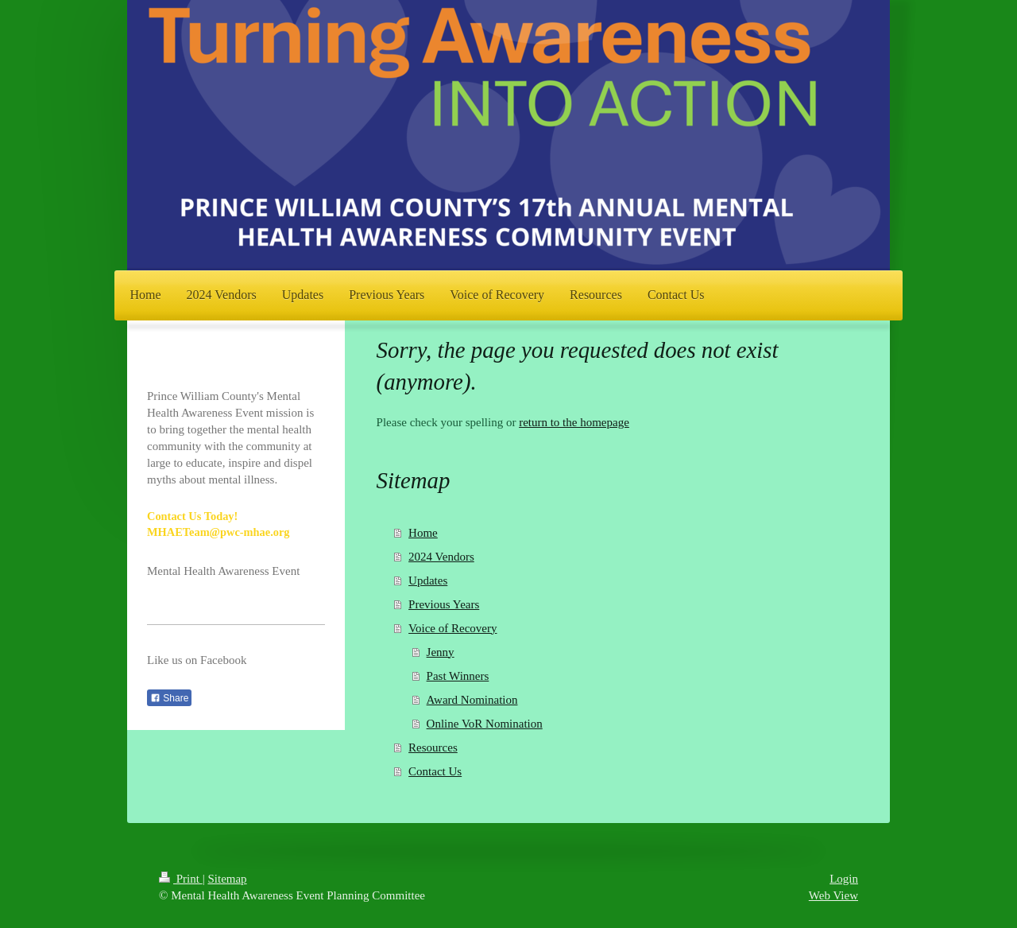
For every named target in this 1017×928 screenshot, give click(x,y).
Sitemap (226, 878)
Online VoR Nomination (485, 723)
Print (181, 878)
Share (169, 698)
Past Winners (458, 676)
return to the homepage (574, 422)
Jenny (440, 652)
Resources (433, 747)
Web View (833, 895)
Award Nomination (472, 699)
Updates (427, 580)
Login (843, 878)
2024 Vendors (441, 556)
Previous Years (443, 604)
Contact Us (435, 771)
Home (423, 532)
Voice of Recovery (452, 628)
